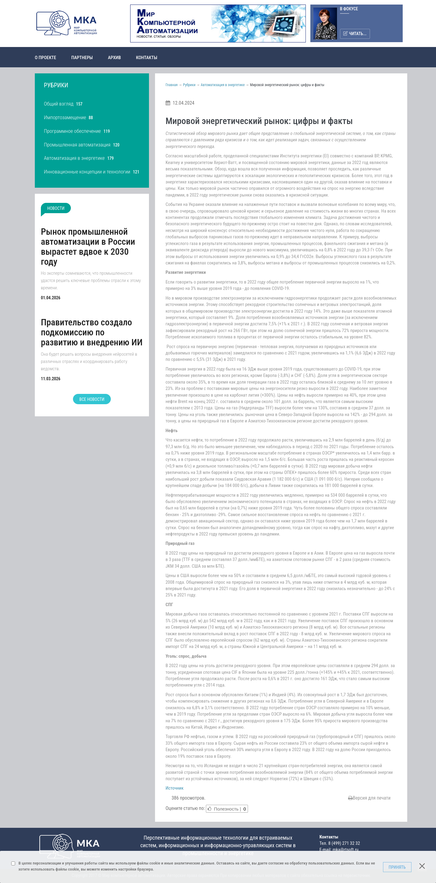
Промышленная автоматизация (77, 145)
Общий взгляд (59, 104)
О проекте (45, 57)
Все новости (91, 399)
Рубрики (189, 85)
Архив (114, 57)
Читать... (355, 33)
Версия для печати (369, 798)
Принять (397, 867)
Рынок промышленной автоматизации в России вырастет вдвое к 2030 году (88, 246)
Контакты (146, 57)
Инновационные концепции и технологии (87, 172)
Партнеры (82, 57)
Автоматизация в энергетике (74, 158)
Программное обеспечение (72, 131)
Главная (172, 85)
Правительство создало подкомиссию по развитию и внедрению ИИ (92, 332)
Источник (175, 788)
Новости (55, 208)
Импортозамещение (65, 117)
